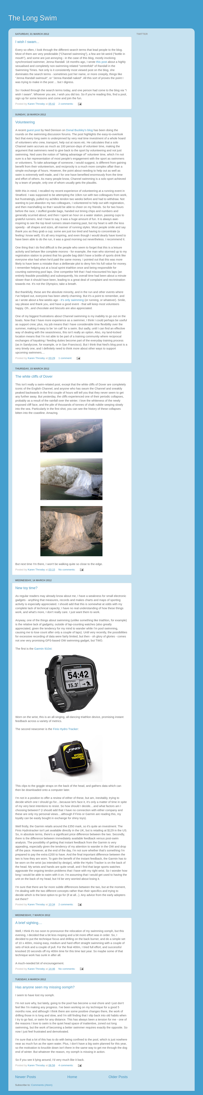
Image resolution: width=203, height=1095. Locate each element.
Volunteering (25, 122)
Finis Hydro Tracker (65, 729)
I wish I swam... (27, 42)
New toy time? (26, 588)
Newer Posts (25, 1077)
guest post (33, 130)
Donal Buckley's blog (79, 130)
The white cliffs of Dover (34, 376)
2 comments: (66, 103)
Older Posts (118, 1077)
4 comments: (66, 1065)
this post (102, 61)
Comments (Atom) (42, 1085)
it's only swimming (72, 300)
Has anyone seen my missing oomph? (45, 987)
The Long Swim (32, 18)
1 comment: (65, 358)
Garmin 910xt (42, 648)
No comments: (67, 569)
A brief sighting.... (28, 923)
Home (72, 1077)
